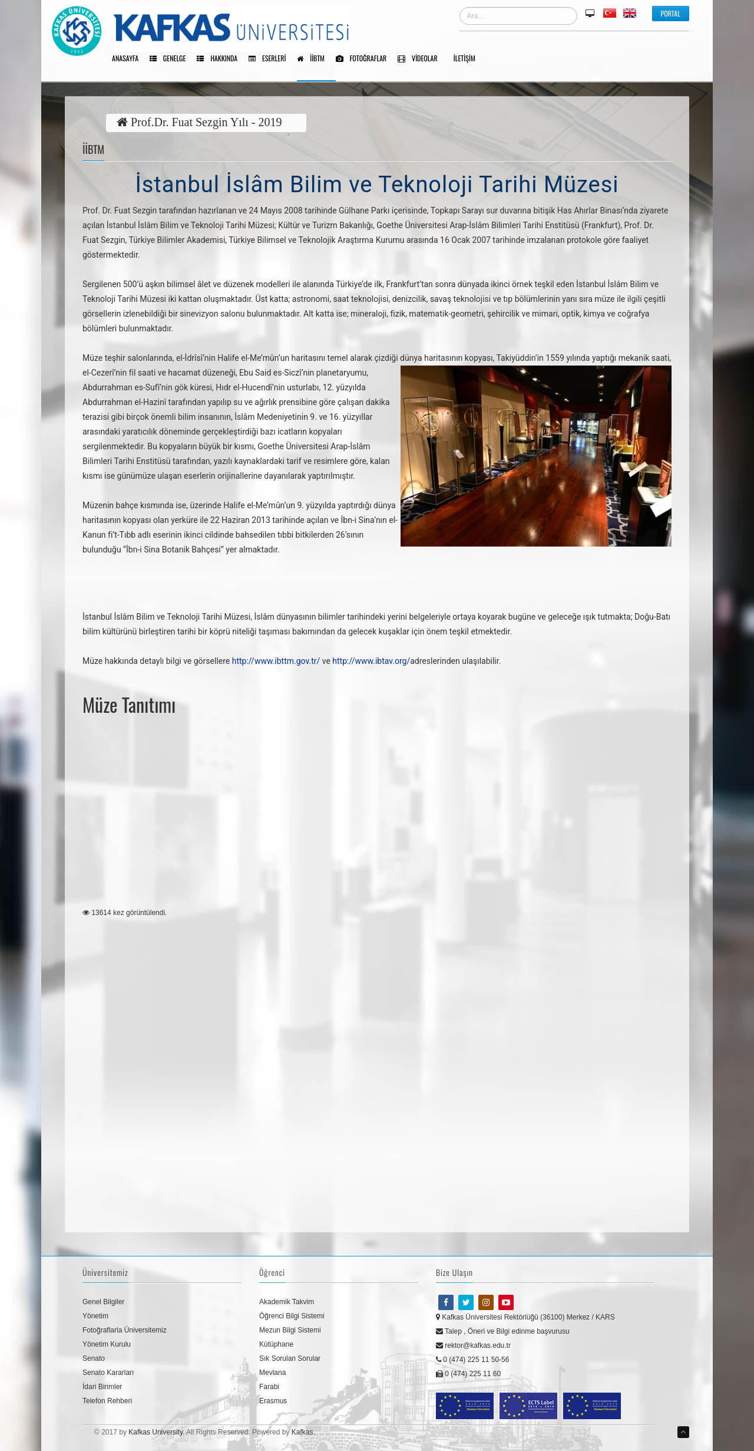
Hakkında (221, 59)
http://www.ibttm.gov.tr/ (276, 661)
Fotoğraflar (365, 59)
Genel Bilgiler (103, 1302)
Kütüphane (276, 1344)
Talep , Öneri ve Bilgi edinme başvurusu (503, 1331)
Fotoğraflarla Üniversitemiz (124, 1330)
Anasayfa (129, 59)
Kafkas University (155, 1432)
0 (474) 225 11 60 (468, 1374)
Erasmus (273, 1401)
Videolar (421, 59)
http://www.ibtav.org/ (371, 661)
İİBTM (315, 59)
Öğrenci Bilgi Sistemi (292, 1316)
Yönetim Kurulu (106, 1344)
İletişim (469, 59)
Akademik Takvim (286, 1302)
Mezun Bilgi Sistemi (290, 1330)
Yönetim (95, 1316)
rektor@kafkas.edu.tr (473, 1345)
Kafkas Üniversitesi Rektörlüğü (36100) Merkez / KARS (525, 1317)
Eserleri (271, 59)
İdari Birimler (102, 1387)
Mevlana (272, 1372)
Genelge (172, 59)
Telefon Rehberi (107, 1401)
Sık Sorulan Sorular (289, 1358)
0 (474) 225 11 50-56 (472, 1359)
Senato (93, 1358)
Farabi (269, 1387)
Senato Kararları (108, 1372)
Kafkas (302, 1432)
